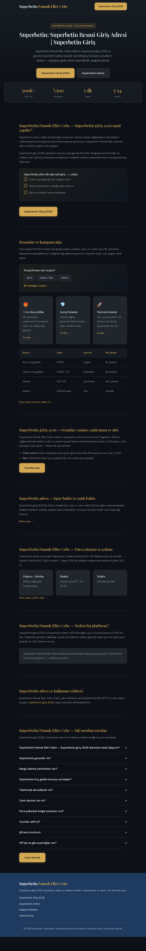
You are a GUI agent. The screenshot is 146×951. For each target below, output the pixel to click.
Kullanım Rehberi (28, 909)
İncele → (28, 337)
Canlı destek (32, 857)
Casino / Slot (46, 277)
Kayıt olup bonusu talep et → (36, 402)
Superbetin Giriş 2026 (110, 6)
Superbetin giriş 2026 (41, 702)
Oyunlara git (32, 468)
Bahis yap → (26, 521)
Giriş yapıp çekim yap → (33, 597)
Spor (29, 277)
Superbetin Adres (93, 73)
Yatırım (64, 277)
